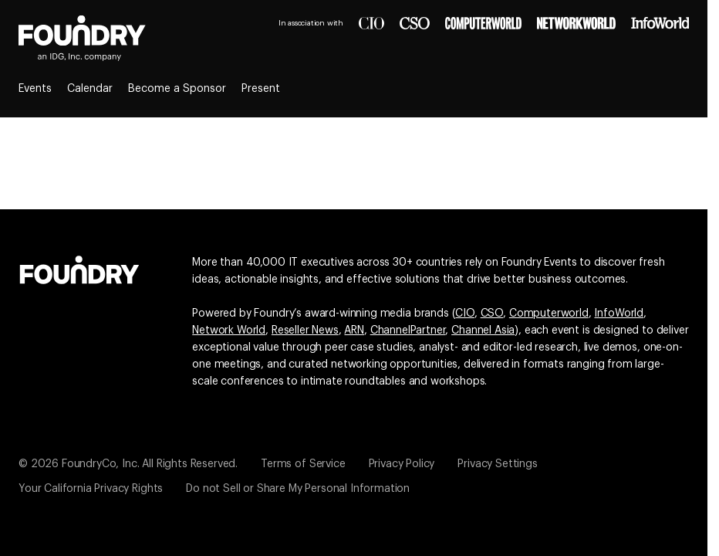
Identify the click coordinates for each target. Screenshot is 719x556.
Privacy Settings (497, 464)
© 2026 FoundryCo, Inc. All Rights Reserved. (128, 464)
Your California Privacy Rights (91, 488)
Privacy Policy (402, 464)
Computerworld (549, 313)
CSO (492, 313)
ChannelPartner (408, 330)
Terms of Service (303, 464)
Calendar (90, 88)
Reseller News (305, 330)
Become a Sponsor (177, 88)
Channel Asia (483, 330)
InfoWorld (618, 313)
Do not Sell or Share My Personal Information (298, 488)
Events (35, 88)
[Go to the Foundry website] (79, 268)
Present (260, 88)
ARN (354, 330)
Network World (228, 330)
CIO (464, 313)
